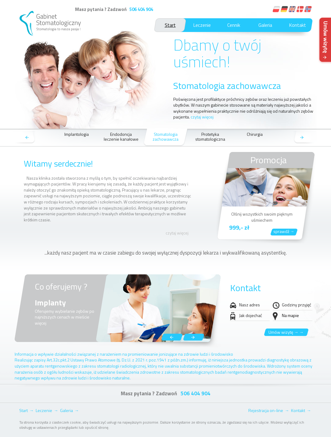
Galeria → (69, 410)
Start (170, 25)
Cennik (233, 25)
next (304, 138)
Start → (26, 410)
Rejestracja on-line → (268, 410)
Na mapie (290, 315)
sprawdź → (283, 231)
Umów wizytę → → (286, 332)
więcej (40, 323)
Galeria (265, 25)
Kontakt (297, 25)
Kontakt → (301, 410)
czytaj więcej (202, 117)
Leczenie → (47, 410)
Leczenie (202, 25)
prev (24, 138)
